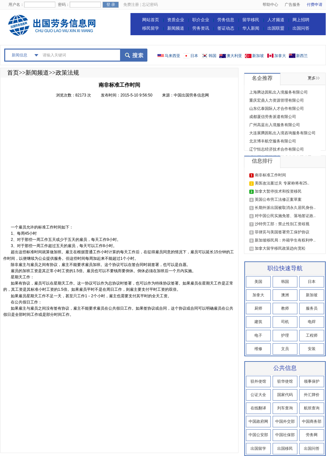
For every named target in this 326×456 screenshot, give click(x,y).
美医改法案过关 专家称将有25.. (282, 183)
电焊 (312, 321)
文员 (285, 348)
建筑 (258, 321)
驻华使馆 (285, 381)
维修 (258, 348)
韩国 (212, 55)
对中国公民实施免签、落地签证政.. (285, 215)
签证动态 (225, 28)
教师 (285, 308)
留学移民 (250, 19)
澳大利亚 (234, 55)
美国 (258, 281)
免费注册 (131, 4)
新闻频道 (175, 28)
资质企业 (175, 19)
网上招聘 (300, 19)
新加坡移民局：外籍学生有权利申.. (285, 240)
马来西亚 (172, 55)
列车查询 (285, 408)
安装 (312, 348)
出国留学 (258, 448)
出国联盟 (275, 28)
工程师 (312, 335)
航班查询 (311, 408)
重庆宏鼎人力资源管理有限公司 (276, 100)
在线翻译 (258, 408)
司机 (285, 321)
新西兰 (302, 55)
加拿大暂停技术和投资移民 (278, 191)
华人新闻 (250, 28)
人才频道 (275, 19)
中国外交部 (285, 421)
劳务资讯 (200, 28)
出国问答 (300, 28)
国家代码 (285, 394)
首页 (13, 72)
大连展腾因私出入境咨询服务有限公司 (282, 133)
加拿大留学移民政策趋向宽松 (280, 248)
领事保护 (311, 381)
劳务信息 (225, 19)
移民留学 (150, 28)
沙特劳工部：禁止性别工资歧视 (282, 224)
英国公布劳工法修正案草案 (278, 199)
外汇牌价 (311, 394)
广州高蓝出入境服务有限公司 (274, 125)
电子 (258, 335)
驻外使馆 (258, 381)
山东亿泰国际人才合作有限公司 (276, 108)
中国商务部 (311, 421)
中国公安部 (258, 435)
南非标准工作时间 (270, 175)
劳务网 (312, 435)
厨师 (258, 308)
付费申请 (314, 4)
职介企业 (200, 19)
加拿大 (280, 55)
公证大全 (258, 394)
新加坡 (258, 55)
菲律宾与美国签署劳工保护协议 (282, 232)
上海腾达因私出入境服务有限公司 (278, 92)
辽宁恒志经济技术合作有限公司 (276, 149)
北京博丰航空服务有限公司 (272, 141)
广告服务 (292, 4)
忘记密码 (150, 4)
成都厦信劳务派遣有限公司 (272, 116)
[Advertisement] (61, 163)
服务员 (312, 308)
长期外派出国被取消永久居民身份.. (285, 207)
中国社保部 (285, 435)
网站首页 (150, 19)
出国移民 (285, 448)
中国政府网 (258, 421)
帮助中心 (270, 4)
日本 (194, 55)
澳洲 (285, 295)
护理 (285, 335)
